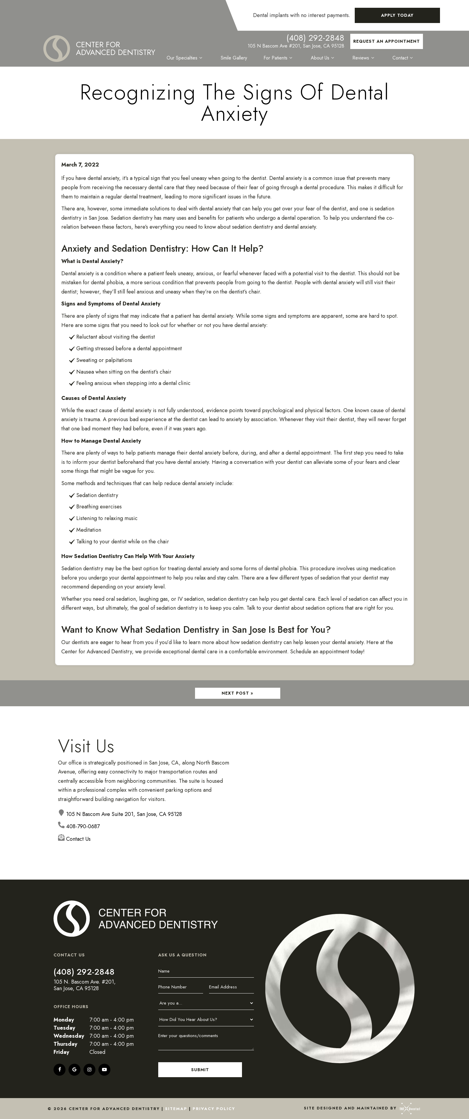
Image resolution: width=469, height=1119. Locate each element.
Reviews (364, 57)
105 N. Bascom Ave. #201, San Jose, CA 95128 (85, 985)
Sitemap (176, 1109)
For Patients (279, 57)
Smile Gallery (234, 57)
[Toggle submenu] (201, 57)
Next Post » (237, 693)
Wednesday (69, 1036)
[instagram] (89, 1070)
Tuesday (64, 1028)
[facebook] (60, 1070)
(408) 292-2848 (315, 38)
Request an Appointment (386, 41)
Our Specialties (186, 57)
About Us (323, 57)
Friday (61, 1052)
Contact (403, 57)
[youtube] (104, 1070)
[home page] (99, 48)
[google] (74, 1070)
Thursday (65, 1044)
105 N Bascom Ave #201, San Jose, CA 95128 (296, 46)
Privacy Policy (214, 1109)
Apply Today (397, 15)
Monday (64, 1020)
